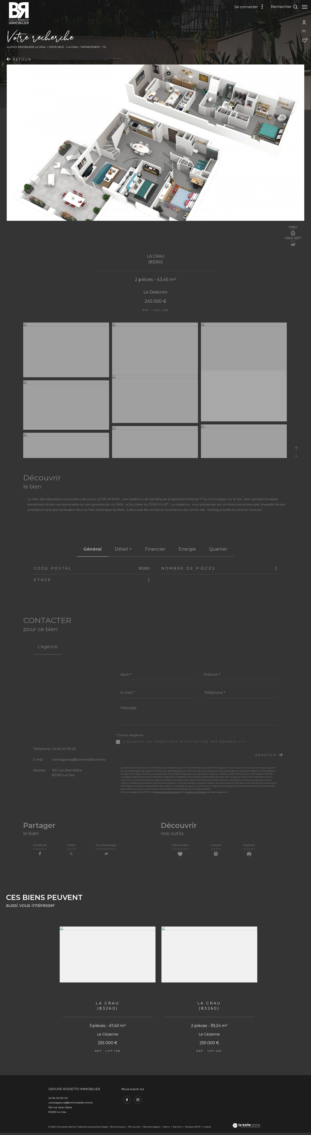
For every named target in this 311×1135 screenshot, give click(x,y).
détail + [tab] (123, 549)
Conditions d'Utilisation (196, 792)
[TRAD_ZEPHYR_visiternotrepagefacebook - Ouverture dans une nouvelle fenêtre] (125, 1101)
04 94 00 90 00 (64, 749)
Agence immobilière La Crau (26, 47)
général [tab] (93, 549)
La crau (72, 47)
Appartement (90, 47)
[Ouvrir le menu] (304, 7)
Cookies (207, 1129)
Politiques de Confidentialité (167, 792)
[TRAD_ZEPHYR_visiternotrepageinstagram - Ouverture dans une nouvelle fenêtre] (136, 1101)
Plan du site (134, 1129)
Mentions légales (151, 1129)
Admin (166, 1129)
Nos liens (177, 1129)
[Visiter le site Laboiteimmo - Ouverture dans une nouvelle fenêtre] (246, 1128)
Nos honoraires (117, 1129)
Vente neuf (56, 47)
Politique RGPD (192, 1129)
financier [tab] (155, 549)
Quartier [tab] (218, 549)
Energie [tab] (187, 549)
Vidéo (293, 227)
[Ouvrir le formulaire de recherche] (282, 7)
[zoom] (66, 325)
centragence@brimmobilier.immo (79, 759)
